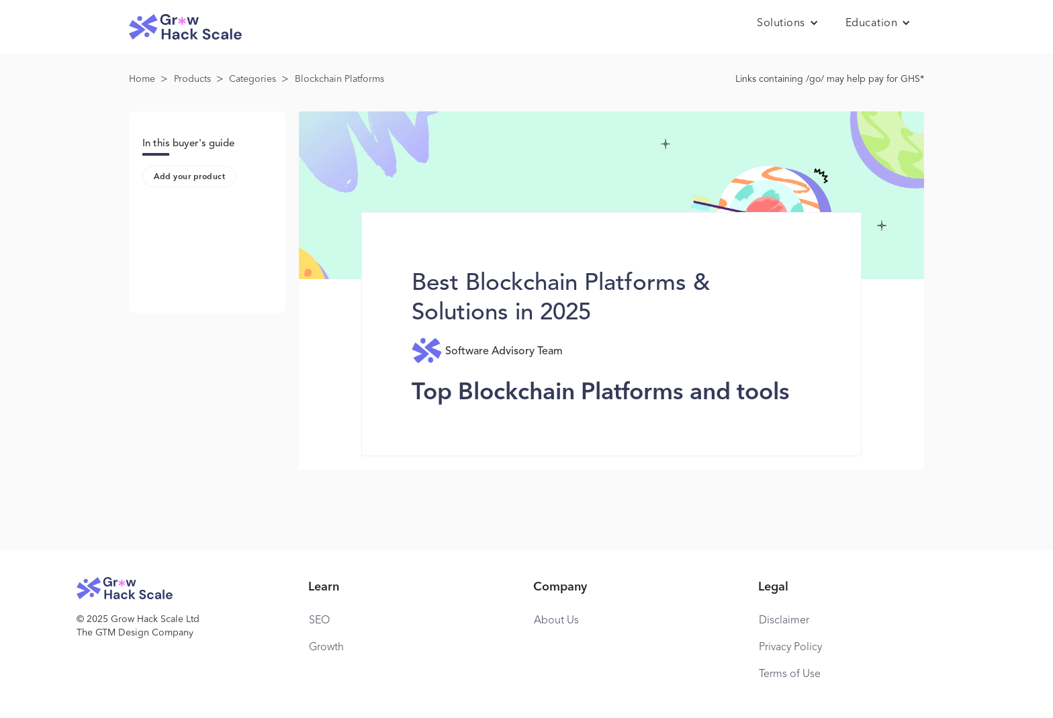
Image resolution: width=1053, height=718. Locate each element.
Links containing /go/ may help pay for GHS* (829, 79)
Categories (252, 79)
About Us (556, 620)
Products (192, 79)
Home (142, 79)
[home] (185, 27)
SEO (319, 620)
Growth (326, 647)
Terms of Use (790, 674)
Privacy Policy (790, 647)
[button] (787, 23)
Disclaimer (784, 620)
